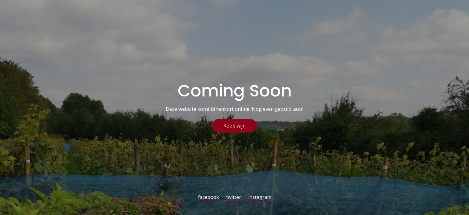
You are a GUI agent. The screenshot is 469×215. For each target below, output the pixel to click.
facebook (208, 197)
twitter (233, 197)
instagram (259, 197)
